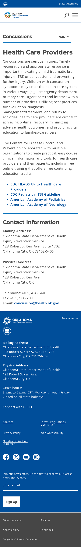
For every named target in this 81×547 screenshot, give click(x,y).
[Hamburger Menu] (75, 15)
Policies (45, 520)
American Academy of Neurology (38, 204)
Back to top (70, 318)
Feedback (46, 530)
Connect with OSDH (17, 407)
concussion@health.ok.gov (36, 303)
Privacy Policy (12, 433)
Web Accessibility (52, 433)
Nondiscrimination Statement (15, 442)
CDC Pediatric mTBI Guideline (35, 194)
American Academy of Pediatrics (37, 199)
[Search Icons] (66, 15)
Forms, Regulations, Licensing (53, 423)
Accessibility (11, 530)
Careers (8, 422)
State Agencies (68, 3)
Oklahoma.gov (12, 520)
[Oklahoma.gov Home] (5, 3)
